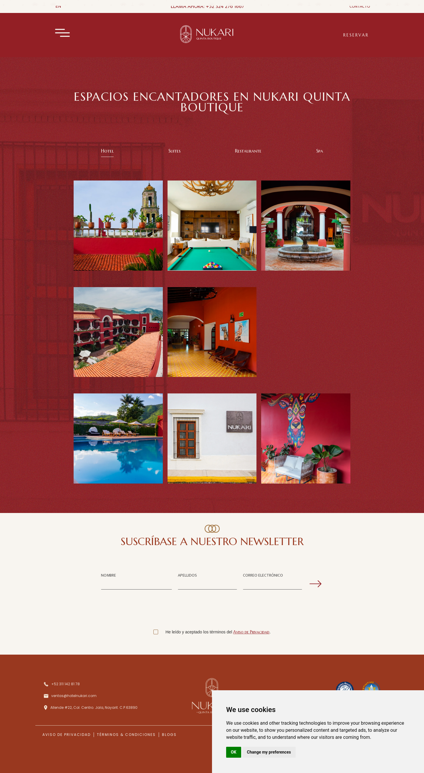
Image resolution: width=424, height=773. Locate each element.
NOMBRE (108, 575)
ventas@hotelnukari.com (74, 695)
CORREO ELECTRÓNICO (263, 575)
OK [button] (233, 752)
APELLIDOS (187, 575)
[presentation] (212, 610)
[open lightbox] (118, 332)
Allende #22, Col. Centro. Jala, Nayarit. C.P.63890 (94, 707)
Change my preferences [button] (269, 752)
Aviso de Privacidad (251, 632)
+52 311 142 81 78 (65, 683)
